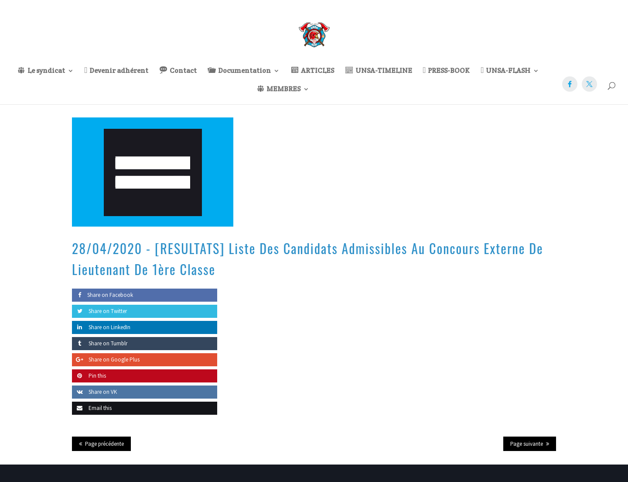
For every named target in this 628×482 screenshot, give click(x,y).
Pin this (89, 375)
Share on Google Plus (106, 359)
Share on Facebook (102, 295)
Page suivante (526, 444)
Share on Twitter (99, 311)
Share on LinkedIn (101, 327)
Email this (92, 408)
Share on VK (94, 392)
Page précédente (104, 444)
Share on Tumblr (99, 343)
